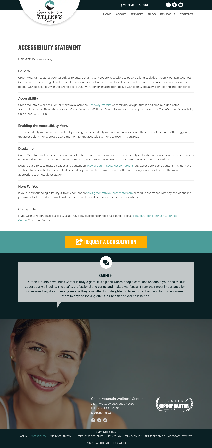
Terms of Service (155, 436)
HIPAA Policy (114, 436)
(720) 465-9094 (134, 5)
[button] (106, 242)
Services (136, 14)
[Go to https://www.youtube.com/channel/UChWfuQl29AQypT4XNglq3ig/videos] (180, 5)
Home (107, 14)
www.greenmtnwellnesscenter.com (110, 165)
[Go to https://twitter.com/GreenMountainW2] (174, 5)
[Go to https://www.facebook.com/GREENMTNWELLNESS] (168, 5)
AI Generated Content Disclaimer (106, 443)
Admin (23, 436)
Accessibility (38, 436)
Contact (186, 14)
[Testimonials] (106, 282)
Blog (152, 14)
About (121, 14)
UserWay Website (100, 105)
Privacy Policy (133, 436)
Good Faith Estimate (180, 436)
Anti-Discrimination (61, 436)
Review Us (167, 14)
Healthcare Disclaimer (89, 436)
